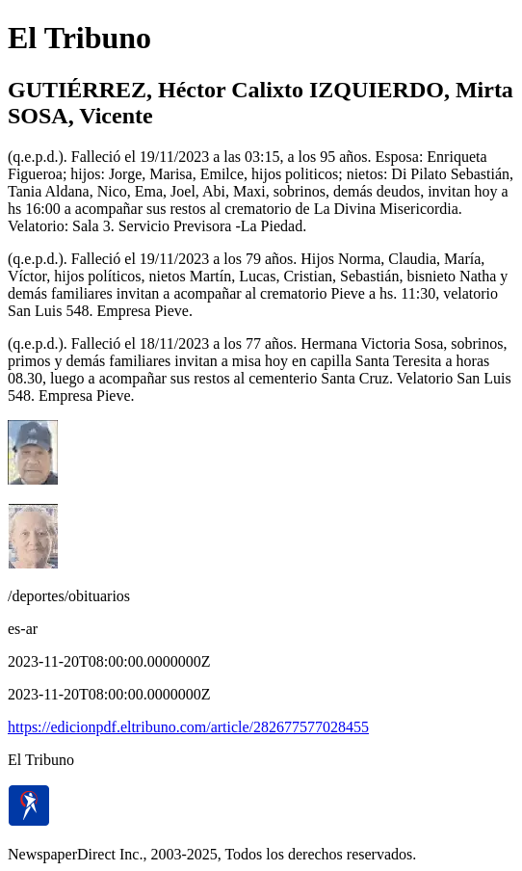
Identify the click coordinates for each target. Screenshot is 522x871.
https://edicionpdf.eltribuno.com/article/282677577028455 (188, 727)
